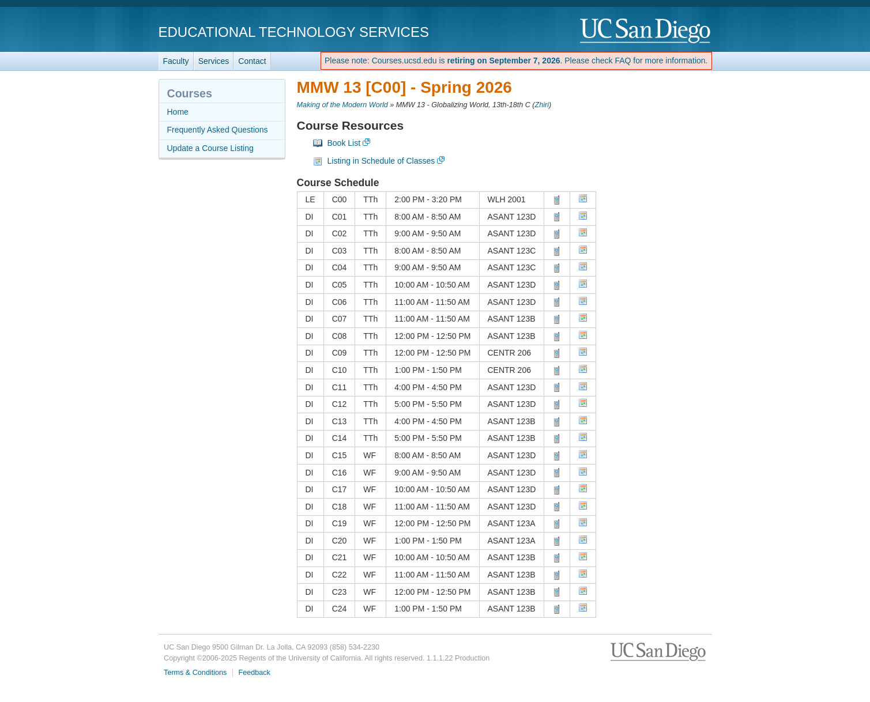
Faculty (176, 61)
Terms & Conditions (195, 673)
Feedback (254, 673)
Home (178, 111)
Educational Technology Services (294, 32)
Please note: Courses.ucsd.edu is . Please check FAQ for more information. (516, 60)
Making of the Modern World (342, 105)
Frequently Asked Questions (217, 129)
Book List (344, 143)
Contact (252, 61)
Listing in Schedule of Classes (381, 160)
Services (213, 61)
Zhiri (542, 105)
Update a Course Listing (210, 148)
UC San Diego (646, 31)
